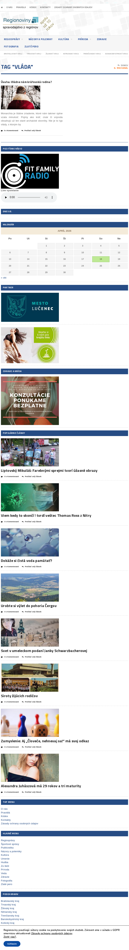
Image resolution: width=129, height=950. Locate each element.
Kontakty (45, 7)
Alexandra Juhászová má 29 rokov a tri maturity (41, 791)
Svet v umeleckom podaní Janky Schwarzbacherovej (44, 656)
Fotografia (12, 47)
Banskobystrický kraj (12, 924)
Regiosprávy (14, 40)
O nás (9, 7)
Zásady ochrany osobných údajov (73, 7)
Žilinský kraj (7, 913)
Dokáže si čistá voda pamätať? (26, 565)
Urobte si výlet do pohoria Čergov (29, 611)
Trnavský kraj (8, 909)
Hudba (4, 867)
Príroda (88, 40)
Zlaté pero (33, 47)
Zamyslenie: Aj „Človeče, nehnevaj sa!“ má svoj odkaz (45, 746)
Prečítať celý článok (31, 136)
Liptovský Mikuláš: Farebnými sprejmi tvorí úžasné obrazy (49, 475)
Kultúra (68, 40)
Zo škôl (5, 870)
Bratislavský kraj (10, 906)
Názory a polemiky (42, 39)
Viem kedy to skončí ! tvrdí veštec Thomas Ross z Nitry (46, 520)
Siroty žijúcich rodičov (19, 701)
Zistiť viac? (10, 937)
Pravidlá (21, 7)
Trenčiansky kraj (10, 920)
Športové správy (10, 849)
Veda (4, 878)
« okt (3, 282)
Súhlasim (12, 943)
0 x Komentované (9, 136)
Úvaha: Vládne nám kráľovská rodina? (26, 84)
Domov (123, 65)
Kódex (33, 7)
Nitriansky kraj (9, 917)
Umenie (5, 863)
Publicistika (7, 852)
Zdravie (106, 39)
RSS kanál (121, 68)
